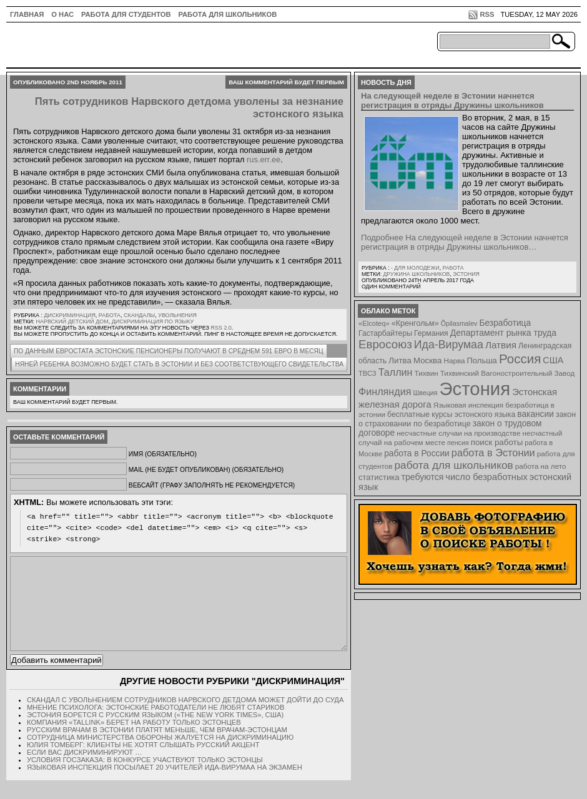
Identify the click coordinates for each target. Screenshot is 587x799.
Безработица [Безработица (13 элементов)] (505, 323)
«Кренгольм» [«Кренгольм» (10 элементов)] (415, 323)
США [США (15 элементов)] (553, 360)
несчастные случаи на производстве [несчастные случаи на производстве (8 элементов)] (458, 433)
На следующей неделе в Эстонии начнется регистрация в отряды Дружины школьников (452, 100)
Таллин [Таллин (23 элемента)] (395, 372)
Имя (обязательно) (163, 454)
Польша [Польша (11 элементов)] (482, 360)
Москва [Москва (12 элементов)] (427, 360)
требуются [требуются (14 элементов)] (423, 477)
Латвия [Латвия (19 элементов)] (500, 345)
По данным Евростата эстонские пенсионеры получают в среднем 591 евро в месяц (168, 351)
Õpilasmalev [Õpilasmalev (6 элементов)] (459, 323)
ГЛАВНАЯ (27, 14)
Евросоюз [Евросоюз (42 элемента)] (385, 344)
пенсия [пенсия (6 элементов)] (458, 442)
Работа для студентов (125, 14)
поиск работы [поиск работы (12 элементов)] (497, 442)
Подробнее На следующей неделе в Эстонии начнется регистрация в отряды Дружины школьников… (464, 242)
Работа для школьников (228, 14)
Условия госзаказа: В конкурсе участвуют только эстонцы (145, 778)
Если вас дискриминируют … (84, 771)
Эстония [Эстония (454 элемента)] (475, 388)
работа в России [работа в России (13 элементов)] (417, 453)
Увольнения (177, 315)
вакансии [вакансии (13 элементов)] (535, 414)
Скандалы (139, 315)
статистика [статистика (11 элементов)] (378, 477)
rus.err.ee (263, 159)
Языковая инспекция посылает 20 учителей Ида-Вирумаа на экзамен (164, 786)
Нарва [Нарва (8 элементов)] (454, 360)
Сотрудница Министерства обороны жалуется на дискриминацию (160, 756)
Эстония (466, 274)
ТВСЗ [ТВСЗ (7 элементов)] (367, 373)
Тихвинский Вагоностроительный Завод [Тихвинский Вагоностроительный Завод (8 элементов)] (507, 373)
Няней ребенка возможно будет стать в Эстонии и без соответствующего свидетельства (179, 364)
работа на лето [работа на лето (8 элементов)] (540, 466)
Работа (110, 315)
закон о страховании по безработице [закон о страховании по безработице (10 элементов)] (467, 419)
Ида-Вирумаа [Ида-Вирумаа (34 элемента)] (448, 344)
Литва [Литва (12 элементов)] (400, 360)
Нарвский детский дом (72, 321)
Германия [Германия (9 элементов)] (431, 333)
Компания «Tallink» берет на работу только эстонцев (134, 741)
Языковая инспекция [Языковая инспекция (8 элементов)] (468, 405)
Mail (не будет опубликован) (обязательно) (206, 469)
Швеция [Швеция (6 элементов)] (425, 392)
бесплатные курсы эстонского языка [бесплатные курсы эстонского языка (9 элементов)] (451, 414)
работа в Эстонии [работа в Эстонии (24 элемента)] (493, 452)
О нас (62, 14)
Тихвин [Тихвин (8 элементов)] (426, 373)
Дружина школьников (416, 274)
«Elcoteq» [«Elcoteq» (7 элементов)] (374, 323)
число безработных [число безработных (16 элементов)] (486, 477)
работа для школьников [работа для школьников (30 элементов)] (454, 465)
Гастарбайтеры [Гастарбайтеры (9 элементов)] (385, 333)
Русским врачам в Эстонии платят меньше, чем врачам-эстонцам (157, 748)
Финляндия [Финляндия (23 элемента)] (384, 391)
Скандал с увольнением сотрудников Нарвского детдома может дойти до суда (185, 718)
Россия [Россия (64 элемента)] (520, 358)
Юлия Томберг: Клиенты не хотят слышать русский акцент (143, 763)
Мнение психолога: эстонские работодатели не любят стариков (156, 726)
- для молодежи (415, 268)
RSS (487, 14)
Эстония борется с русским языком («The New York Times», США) (155, 733)
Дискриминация (69, 315)
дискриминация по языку (153, 321)
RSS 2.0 (220, 328)
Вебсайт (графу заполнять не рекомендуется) (212, 485)
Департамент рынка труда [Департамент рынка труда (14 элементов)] (503, 333)
